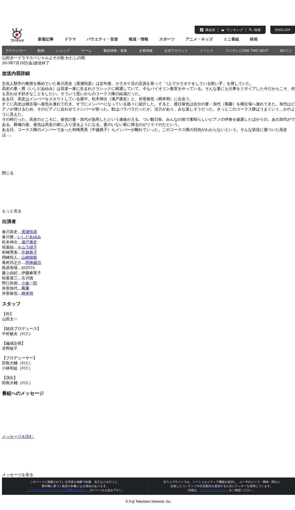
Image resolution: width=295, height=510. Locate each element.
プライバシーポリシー (214, 490)
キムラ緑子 (27, 247)
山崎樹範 (29, 257)
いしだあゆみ (29, 237)
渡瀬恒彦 (29, 232)
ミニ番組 (231, 39)
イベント (206, 51)
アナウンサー (15, 51)
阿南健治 (33, 262)
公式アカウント (176, 51)
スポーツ (167, 39)
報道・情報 (138, 39)
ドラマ (70, 39)
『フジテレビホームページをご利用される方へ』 (57, 490)
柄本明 (27, 293)
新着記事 (45, 39)
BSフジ (286, 51)
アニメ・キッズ (199, 39)
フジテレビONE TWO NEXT (247, 51)
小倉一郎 (29, 283)
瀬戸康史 (29, 242)
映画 (254, 39)
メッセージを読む (54, 436)
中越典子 (29, 252)
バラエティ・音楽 (102, 39)
